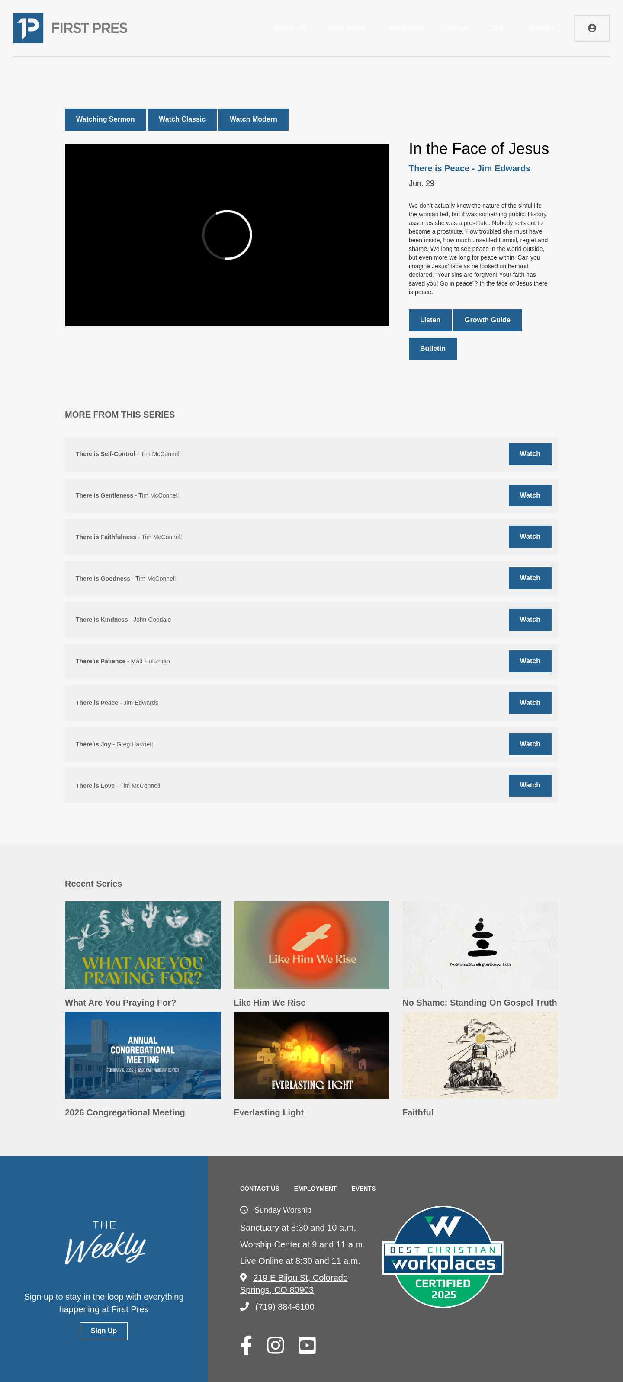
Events (363, 1188)
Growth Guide (488, 320)
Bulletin (433, 348)
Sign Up (104, 1330)
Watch (530, 453)
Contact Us (259, 1188)
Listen (430, 320)
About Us (289, 28)
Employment (315, 1188)
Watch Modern (253, 119)
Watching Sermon (105, 119)
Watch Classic (182, 119)
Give (497, 28)
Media (457, 28)
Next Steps (347, 28)
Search (541, 28)
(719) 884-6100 (277, 1306)
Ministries (406, 28)
